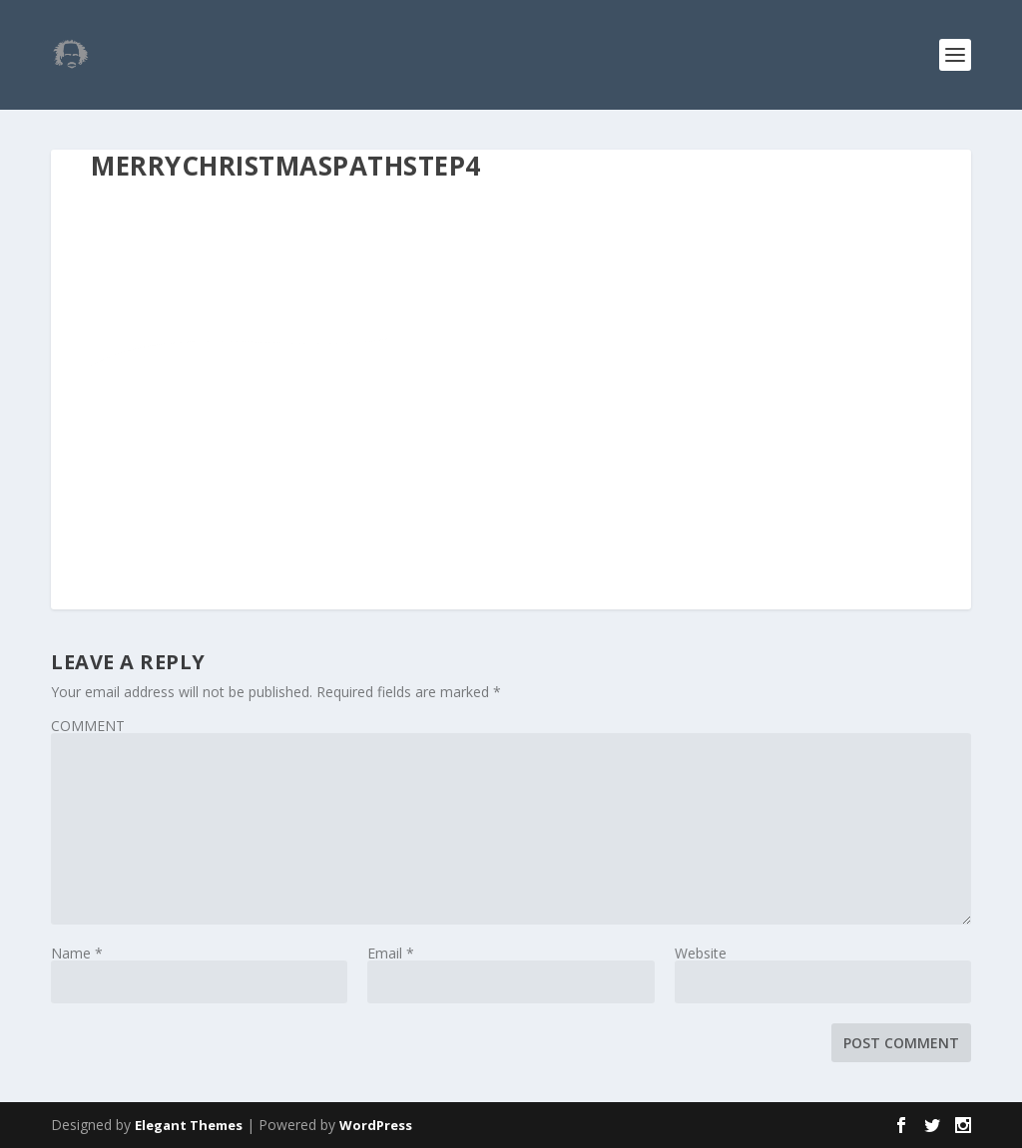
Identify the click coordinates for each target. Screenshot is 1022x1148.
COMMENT (88, 725)
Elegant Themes (189, 1125)
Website (701, 953)
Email (390, 953)
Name (77, 953)
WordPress (375, 1125)
